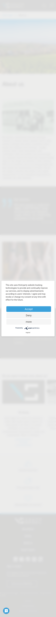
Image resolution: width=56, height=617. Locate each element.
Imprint (28, 332)
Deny (29, 315)
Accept (29, 308)
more (29, 321)
